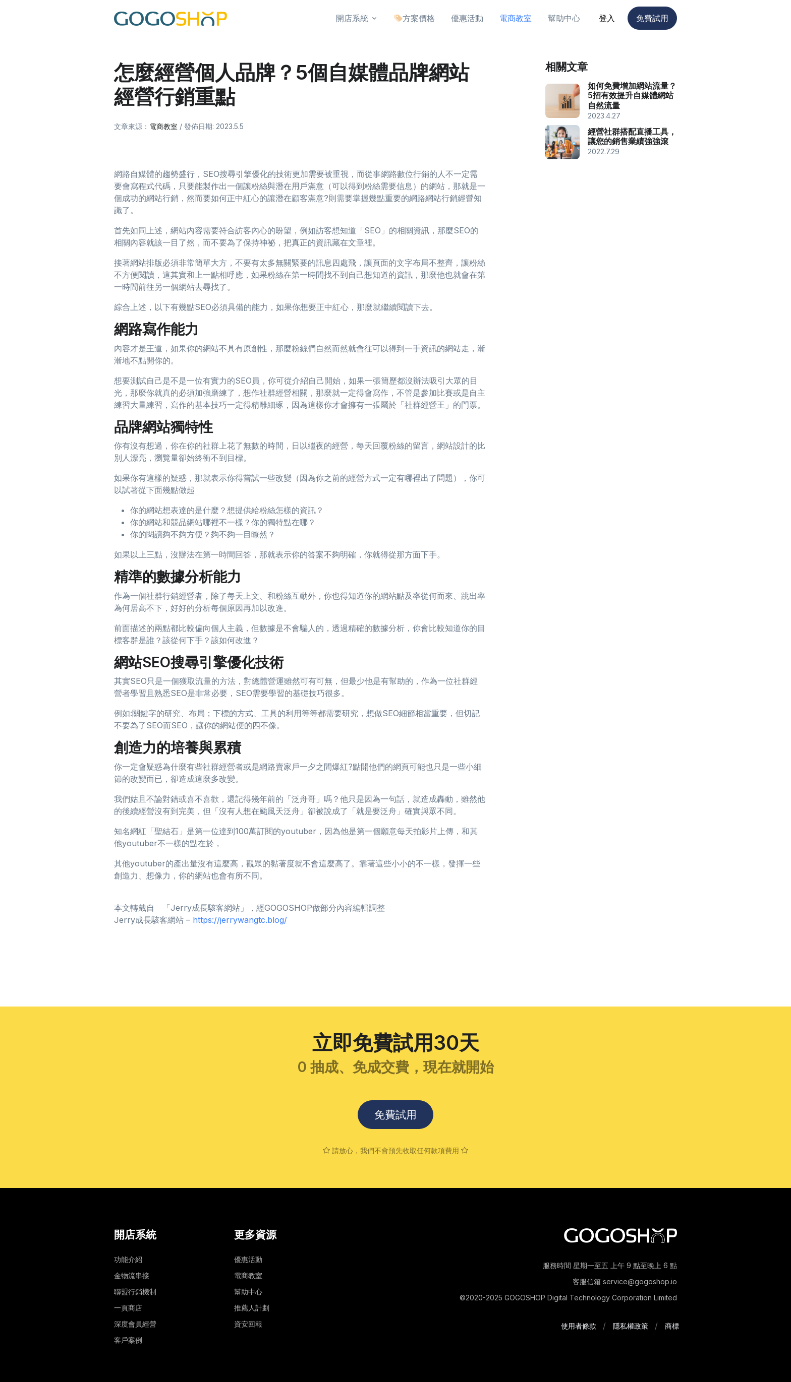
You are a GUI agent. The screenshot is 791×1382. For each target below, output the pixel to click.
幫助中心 (248, 1291)
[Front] (170, 18)
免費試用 (652, 18)
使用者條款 (578, 1326)
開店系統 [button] (352, 18)
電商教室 (163, 126)
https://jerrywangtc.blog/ (240, 920)
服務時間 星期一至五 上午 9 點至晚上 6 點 (610, 1265)
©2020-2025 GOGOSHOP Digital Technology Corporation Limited (568, 1297)
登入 (607, 18)
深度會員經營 (135, 1324)
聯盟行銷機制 (135, 1291)
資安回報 (248, 1324)
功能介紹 (128, 1259)
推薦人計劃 (251, 1307)
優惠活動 (248, 1259)
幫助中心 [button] (564, 18)
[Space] (620, 1235)
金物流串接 (131, 1275)
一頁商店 (128, 1307)
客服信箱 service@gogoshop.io (625, 1281)
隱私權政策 (630, 1326)
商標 (672, 1326)
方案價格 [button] (414, 18)
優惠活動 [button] (467, 18)
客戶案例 (128, 1340)
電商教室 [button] (515, 18)
